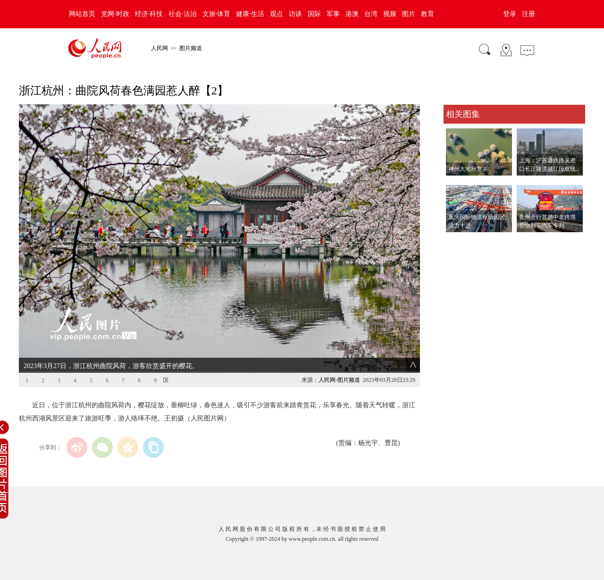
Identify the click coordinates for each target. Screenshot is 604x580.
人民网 (159, 48)
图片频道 (190, 48)
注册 (528, 13)
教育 (427, 13)
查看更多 (457, 241)
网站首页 (82, 13)
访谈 (295, 13)
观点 (276, 13)
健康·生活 (250, 13)
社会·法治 (182, 13)
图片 (408, 13)
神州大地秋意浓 (468, 169)
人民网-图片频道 (339, 380)
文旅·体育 (216, 13)
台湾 (371, 13)
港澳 (352, 13)
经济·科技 (149, 13)
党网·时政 (115, 13)
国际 (314, 13)
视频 (389, 13)
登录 (509, 13)
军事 (333, 13)
